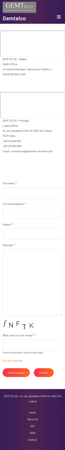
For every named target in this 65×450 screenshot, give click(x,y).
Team (32, 432)
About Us (32, 419)
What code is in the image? (18, 335)
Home (32, 412)
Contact (32, 439)
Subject (7, 224)
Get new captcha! (13, 360)
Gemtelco (14, 18)
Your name (9, 183)
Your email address (13, 203)
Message (8, 245)
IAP (33, 426)
